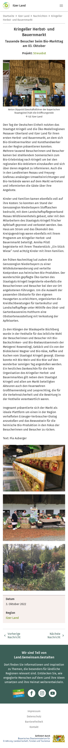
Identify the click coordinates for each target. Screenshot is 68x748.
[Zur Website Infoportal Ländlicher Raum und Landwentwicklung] (18, 693)
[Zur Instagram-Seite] (42, 693)
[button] (61, 5)
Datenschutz (34, 716)
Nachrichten (40, 16)
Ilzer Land (23, 16)
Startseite (8, 16)
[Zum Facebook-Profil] (31, 693)
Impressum (34, 711)
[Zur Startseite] (8, 5)
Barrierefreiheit (34, 721)
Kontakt (34, 727)
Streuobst (39, 53)
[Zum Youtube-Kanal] (52, 693)
